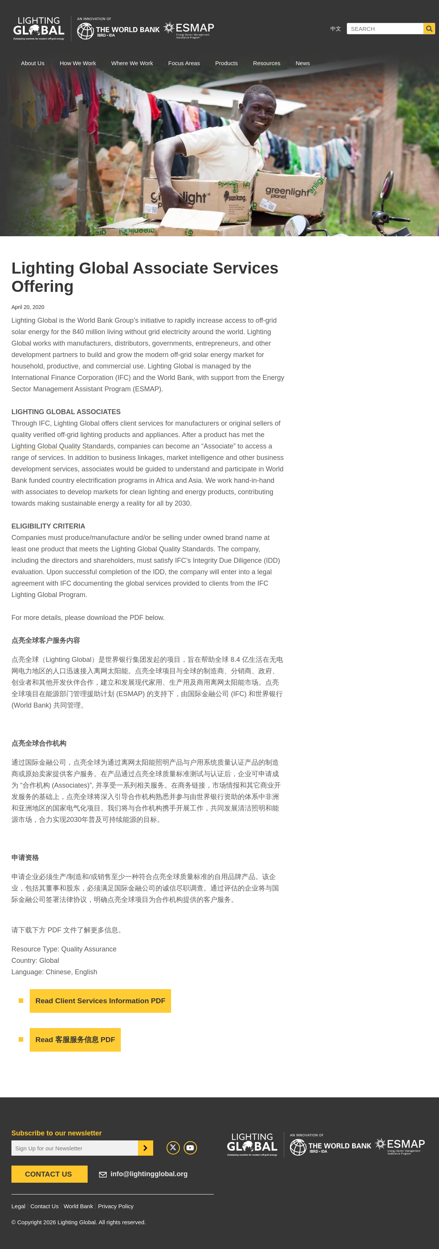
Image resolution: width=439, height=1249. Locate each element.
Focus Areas (184, 63)
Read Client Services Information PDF (100, 1001)
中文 (335, 29)
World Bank (78, 1206)
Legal (18, 1206)
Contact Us (48, 1174)
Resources (266, 63)
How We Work (78, 63)
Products (226, 63)
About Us (33, 63)
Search (429, 28)
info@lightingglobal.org (149, 1174)
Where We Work (132, 63)
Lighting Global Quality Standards (62, 446)
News (303, 63)
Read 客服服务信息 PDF (75, 1040)
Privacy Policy (115, 1206)
